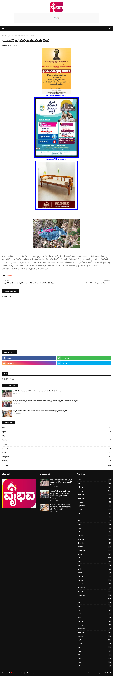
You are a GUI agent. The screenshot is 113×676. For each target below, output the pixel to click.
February (94, 487)
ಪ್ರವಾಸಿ (57, 444)
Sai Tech (37, 673)
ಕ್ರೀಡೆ (57, 431)
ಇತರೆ (57, 427)
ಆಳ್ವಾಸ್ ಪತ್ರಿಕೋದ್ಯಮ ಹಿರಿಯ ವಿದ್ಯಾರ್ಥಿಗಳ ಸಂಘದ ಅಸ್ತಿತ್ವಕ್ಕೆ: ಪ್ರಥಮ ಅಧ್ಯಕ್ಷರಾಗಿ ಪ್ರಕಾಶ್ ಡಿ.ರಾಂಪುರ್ (45, 401)
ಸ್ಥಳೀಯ (9, 35)
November (94, 498)
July (94, 513)
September (94, 506)
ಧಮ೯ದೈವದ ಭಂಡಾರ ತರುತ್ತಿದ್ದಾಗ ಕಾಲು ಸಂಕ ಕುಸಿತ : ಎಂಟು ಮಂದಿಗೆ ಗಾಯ (37, 391)
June (94, 517)
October (94, 502)
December (94, 494)
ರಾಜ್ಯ (57, 452)
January (94, 491)
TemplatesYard (19, 673)
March (94, 483)
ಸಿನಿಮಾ (57, 461)
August (94, 509)
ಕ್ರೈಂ (57, 436)
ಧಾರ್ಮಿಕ (57, 440)
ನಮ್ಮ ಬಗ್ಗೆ (96, 673)
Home (4, 35)
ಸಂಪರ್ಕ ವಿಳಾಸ (106, 673)
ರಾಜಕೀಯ (57, 448)
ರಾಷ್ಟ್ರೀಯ (57, 457)
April (94, 480)
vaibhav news (6, 46)
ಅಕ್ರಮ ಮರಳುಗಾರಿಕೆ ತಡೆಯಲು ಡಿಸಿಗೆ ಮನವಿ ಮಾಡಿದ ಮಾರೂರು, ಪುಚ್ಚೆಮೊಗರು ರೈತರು (40, 411)
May (94, 520)
